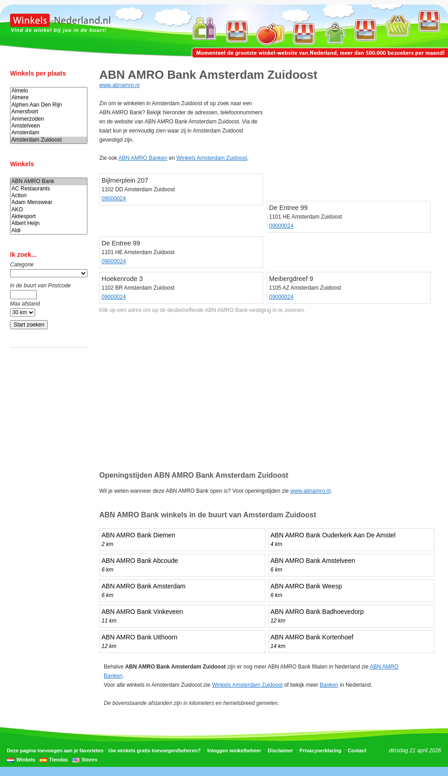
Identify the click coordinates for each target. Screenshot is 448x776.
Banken (329, 685)
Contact (357, 750)
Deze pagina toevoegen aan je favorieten (55, 750)
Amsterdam (48, 132)
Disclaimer (280, 750)
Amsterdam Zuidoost (48, 140)
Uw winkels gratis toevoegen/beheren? (154, 750)
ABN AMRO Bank (48, 181)
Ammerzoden (48, 119)
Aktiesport (48, 216)
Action (48, 195)
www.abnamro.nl (119, 85)
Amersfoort (48, 111)
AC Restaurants (48, 188)
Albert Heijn (48, 223)
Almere (48, 97)
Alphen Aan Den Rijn (48, 105)
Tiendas (58, 759)
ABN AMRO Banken (142, 158)
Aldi (48, 230)
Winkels (25, 759)
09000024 (114, 198)
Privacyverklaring (320, 750)
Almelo (48, 90)
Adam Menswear (48, 202)
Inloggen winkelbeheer (234, 750)
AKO (48, 209)
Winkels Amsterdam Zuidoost (211, 158)
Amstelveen (48, 126)
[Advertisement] (46, 497)
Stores (89, 759)
